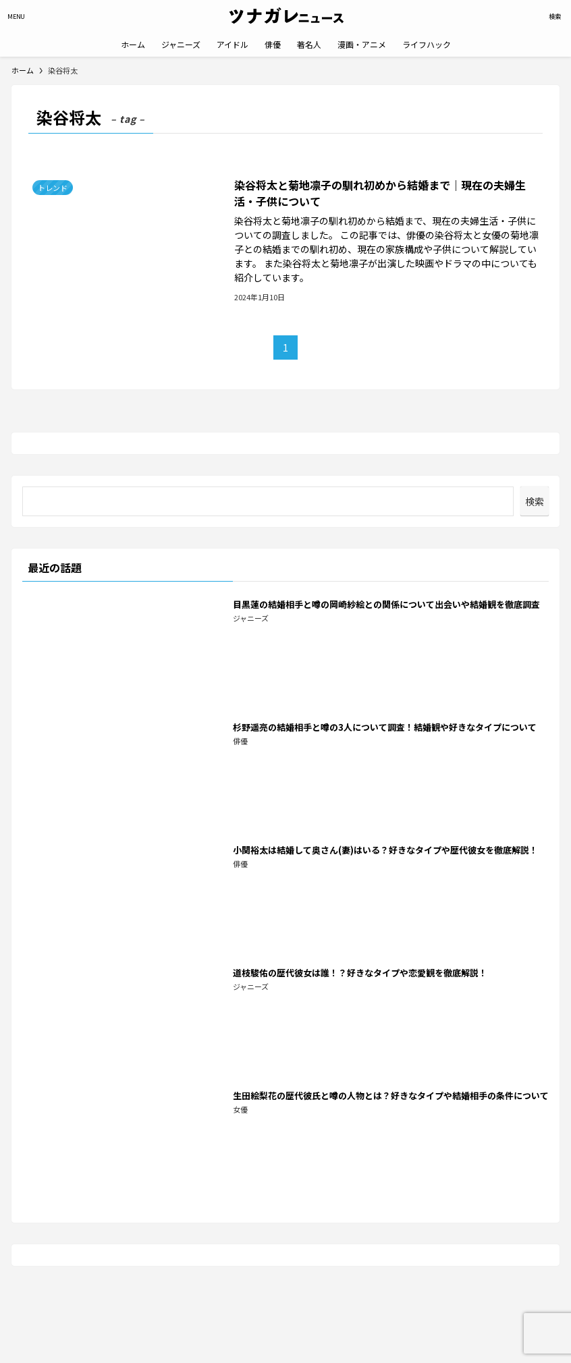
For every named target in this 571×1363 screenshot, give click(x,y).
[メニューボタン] (16, 16)
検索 (534, 501)
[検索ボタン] (555, 16)
